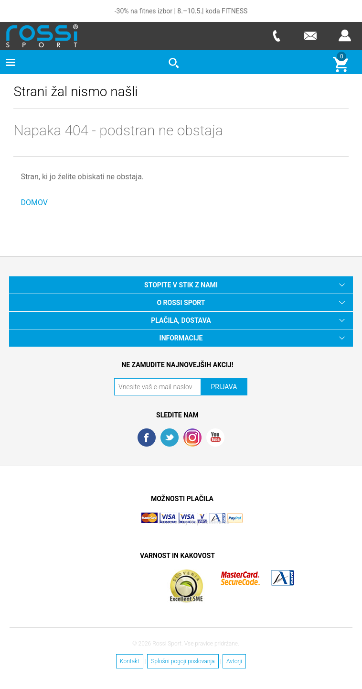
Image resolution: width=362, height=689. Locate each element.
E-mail (310, 35)
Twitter (169, 437)
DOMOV (34, 202)
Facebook (147, 437)
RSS (192, 437)
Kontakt (129, 661)
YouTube (215, 437)
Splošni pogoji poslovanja (182, 661)
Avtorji (234, 661)
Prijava (344, 35)
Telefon (276, 35)
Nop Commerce (210, 522)
